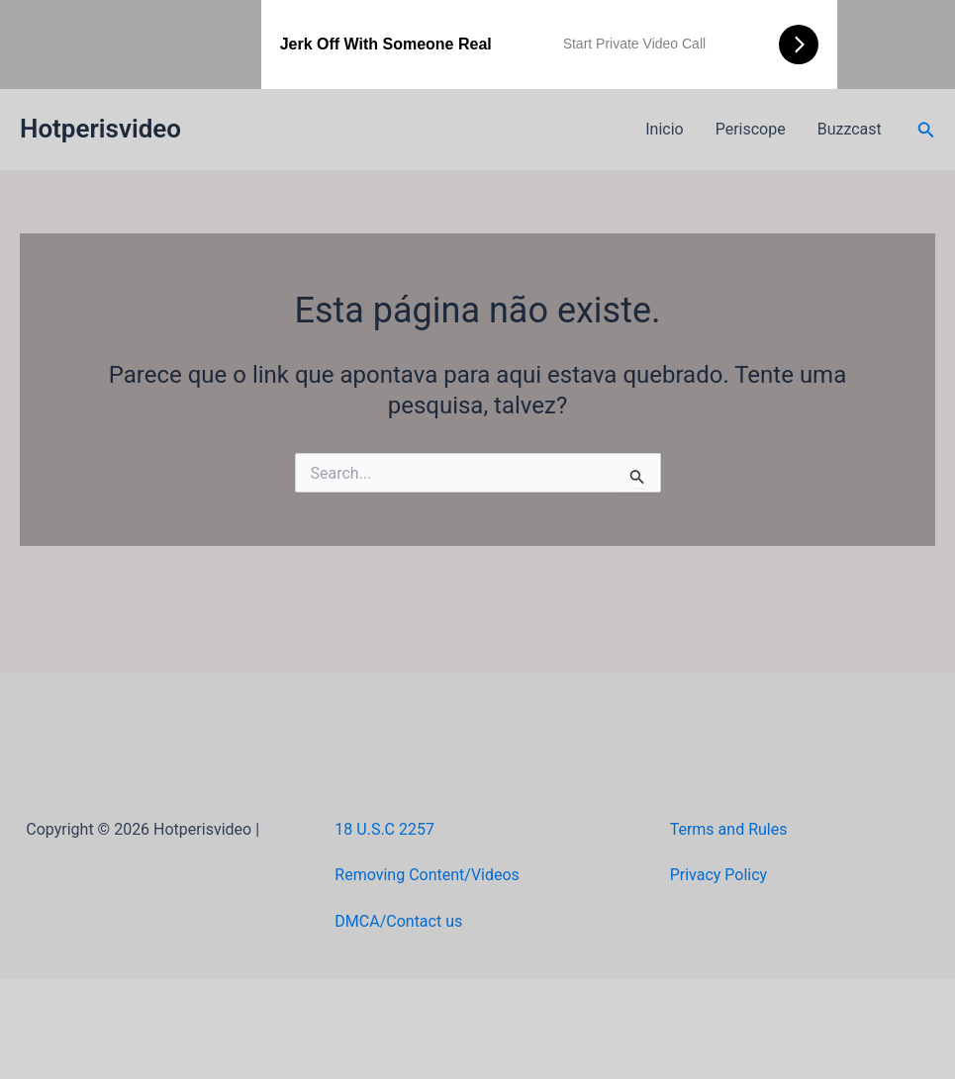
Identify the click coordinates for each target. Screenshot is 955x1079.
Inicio (664, 129)
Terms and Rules (729, 829)
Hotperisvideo (100, 128)
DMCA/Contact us (398, 921)
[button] (926, 130)
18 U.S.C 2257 (384, 829)
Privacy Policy (719, 874)
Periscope (751, 129)
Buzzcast (849, 129)
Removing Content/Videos (427, 874)
